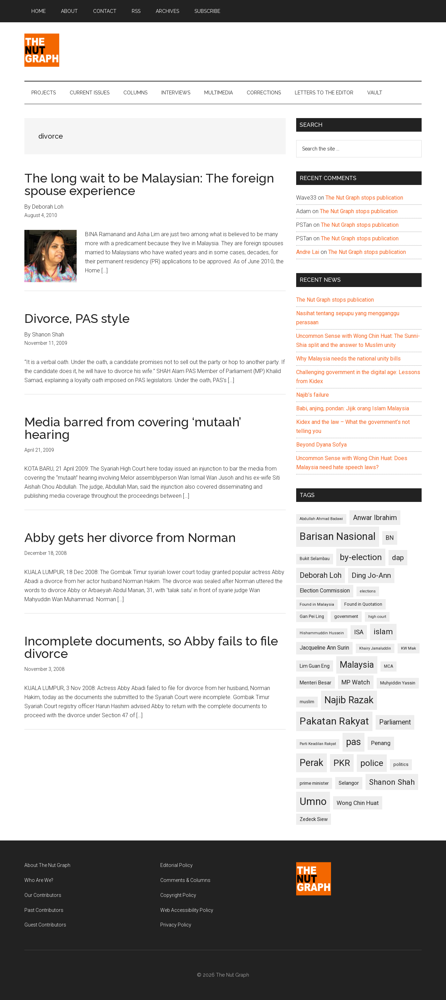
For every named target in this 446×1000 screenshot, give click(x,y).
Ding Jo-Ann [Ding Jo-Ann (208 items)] (371, 575)
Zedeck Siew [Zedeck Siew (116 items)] (314, 819)
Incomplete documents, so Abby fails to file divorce (151, 647)
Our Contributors (42, 895)
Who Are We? (38, 880)
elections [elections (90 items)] (368, 591)
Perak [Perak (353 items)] (311, 762)
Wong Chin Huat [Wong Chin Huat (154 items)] (358, 802)
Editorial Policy (176, 865)
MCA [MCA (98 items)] (388, 666)
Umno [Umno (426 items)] (313, 801)
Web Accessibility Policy (186, 910)
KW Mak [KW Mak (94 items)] (408, 648)
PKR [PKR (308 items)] (341, 763)
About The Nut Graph (47, 865)
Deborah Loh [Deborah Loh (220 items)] (320, 575)
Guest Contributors (45, 925)
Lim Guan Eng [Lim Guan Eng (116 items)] (315, 666)
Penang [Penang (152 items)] (381, 742)
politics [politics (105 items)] (400, 764)
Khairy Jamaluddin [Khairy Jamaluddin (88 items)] (375, 648)
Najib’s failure (312, 395)
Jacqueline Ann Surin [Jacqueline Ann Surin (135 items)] (324, 648)
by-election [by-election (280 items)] (361, 557)
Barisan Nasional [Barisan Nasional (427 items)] (338, 536)
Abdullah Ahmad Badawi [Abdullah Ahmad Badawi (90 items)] (321, 519)
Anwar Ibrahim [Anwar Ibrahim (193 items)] (375, 517)
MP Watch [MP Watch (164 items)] (355, 682)
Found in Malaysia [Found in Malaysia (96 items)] (317, 604)
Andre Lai (307, 252)
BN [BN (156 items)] (390, 537)
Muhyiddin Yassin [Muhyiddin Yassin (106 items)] (397, 682)
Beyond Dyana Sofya (321, 444)
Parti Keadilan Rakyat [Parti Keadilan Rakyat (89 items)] (318, 744)
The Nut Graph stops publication (364, 197)
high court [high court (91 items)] (377, 616)
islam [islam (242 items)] (383, 631)
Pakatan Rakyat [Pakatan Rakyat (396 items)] (334, 721)
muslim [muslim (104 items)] (307, 701)
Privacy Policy (175, 925)
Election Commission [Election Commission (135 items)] (325, 591)
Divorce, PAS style (77, 318)
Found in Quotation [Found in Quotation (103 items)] (363, 604)
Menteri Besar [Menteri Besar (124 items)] (315, 683)
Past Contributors (43, 910)
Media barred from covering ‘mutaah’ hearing (132, 428)
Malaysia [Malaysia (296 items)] (357, 665)
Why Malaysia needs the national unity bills (348, 358)
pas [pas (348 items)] (353, 741)
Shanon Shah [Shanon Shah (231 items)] (392, 781)
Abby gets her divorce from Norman (130, 537)
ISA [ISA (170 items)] (358, 632)
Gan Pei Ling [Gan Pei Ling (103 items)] (312, 616)
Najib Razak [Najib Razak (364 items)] (349, 700)
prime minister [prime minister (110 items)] (314, 783)
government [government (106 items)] (346, 616)
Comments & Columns (185, 880)
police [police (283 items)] (371, 763)
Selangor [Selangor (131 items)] (349, 783)
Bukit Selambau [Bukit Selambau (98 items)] (315, 558)
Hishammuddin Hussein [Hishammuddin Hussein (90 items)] (322, 633)
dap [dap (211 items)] (398, 557)
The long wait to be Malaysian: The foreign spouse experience (149, 184)
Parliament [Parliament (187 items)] (395, 722)
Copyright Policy (178, 895)
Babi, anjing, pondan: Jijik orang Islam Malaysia (352, 408)
